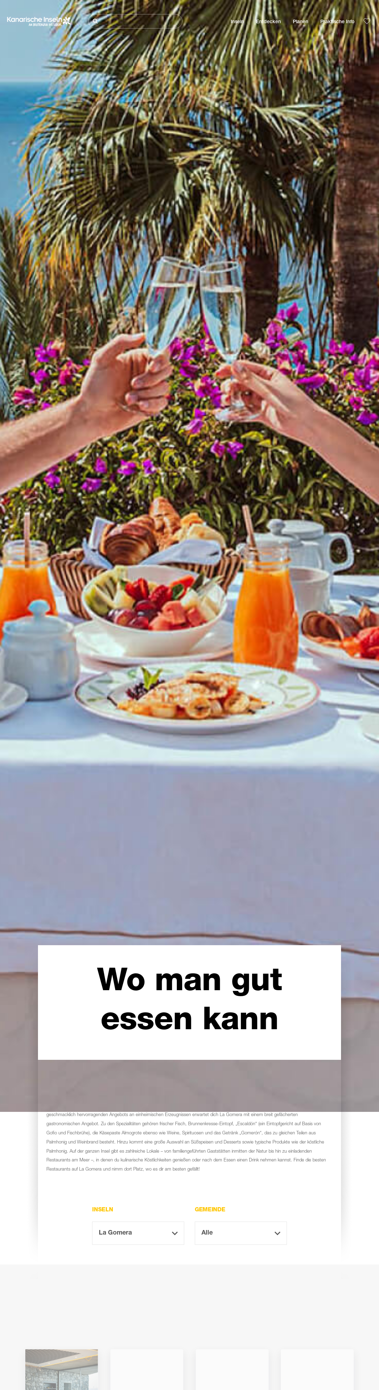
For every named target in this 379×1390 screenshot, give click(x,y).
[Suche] (135, 21)
